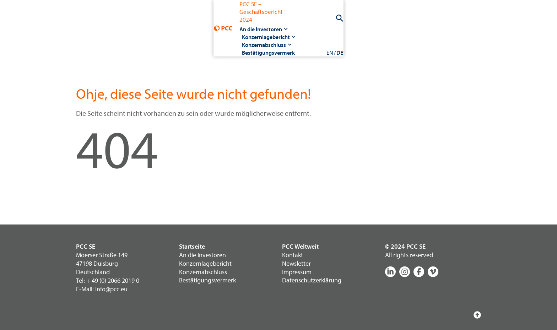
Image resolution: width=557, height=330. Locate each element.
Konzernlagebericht (226, 22)
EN (467, 22)
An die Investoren (168, 22)
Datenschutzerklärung (311, 280)
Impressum (297, 272)
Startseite (192, 246)
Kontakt (292, 255)
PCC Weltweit (300, 246)
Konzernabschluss (284, 22)
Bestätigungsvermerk (342, 22)
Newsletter (296, 263)
